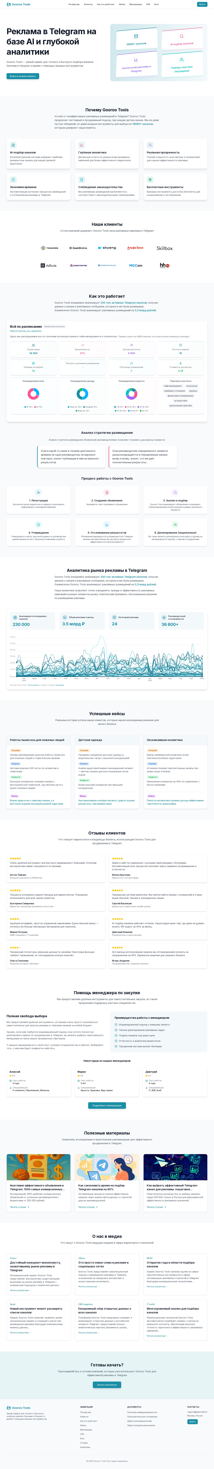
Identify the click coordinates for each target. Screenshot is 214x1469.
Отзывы (84, 1443)
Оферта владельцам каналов (141, 1425)
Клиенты (88, 4)
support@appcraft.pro (197, 1412)
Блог (156, 4)
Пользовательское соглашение (142, 1416)
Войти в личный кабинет (23, 76)
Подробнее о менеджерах (107, 1105)
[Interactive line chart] (107, 660)
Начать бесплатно (107, 1384)
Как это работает (106, 4)
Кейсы (122, 4)
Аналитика (85, 1447)
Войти (202, 4)
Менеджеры (136, 4)
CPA (148, 4)
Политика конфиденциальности (142, 1412)
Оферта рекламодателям (139, 1421)
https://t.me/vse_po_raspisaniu (25, 331)
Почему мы (74, 4)
